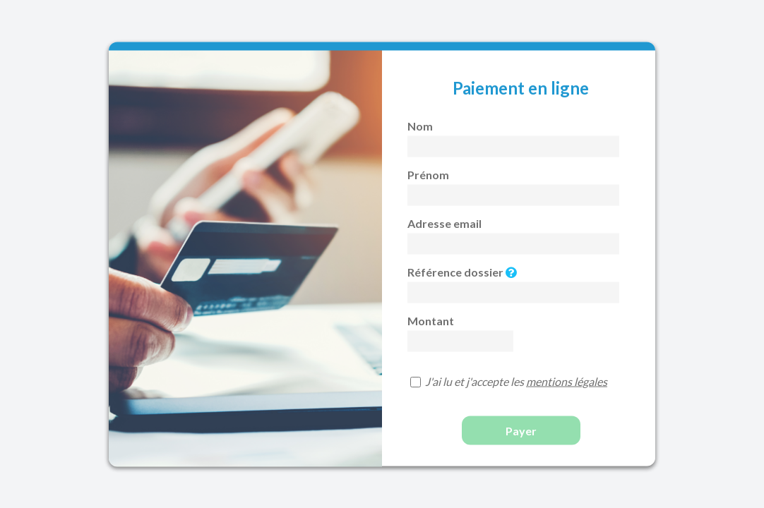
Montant (430, 320)
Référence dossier (462, 271)
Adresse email (444, 222)
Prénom (428, 174)
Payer (521, 430)
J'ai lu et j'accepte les (516, 380)
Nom (420, 125)
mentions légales (566, 380)
